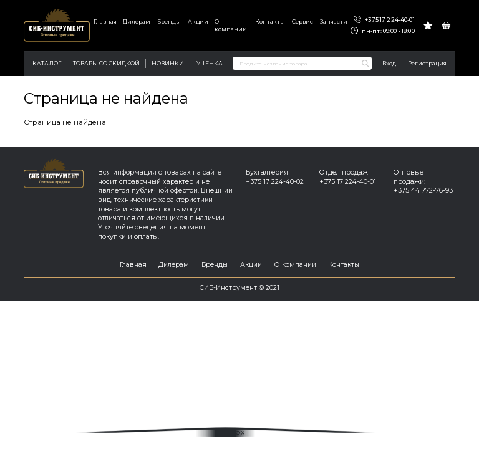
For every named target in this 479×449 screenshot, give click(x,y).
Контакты (270, 21)
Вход (389, 63)
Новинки (168, 63)
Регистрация (427, 63)
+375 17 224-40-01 (384, 20)
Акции (198, 21)
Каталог (46, 63)
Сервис (302, 21)
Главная (105, 21)
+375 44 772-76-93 (423, 190)
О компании (231, 25)
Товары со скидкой (106, 63)
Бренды (169, 21)
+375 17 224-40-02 (275, 182)
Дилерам (136, 21)
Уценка (209, 63)
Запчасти (333, 21)
